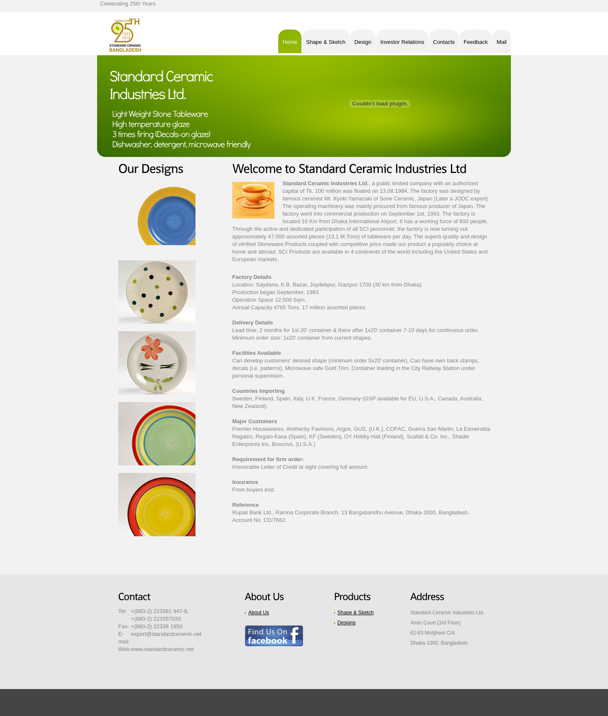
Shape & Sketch (355, 613)
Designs (346, 623)
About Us (258, 613)
